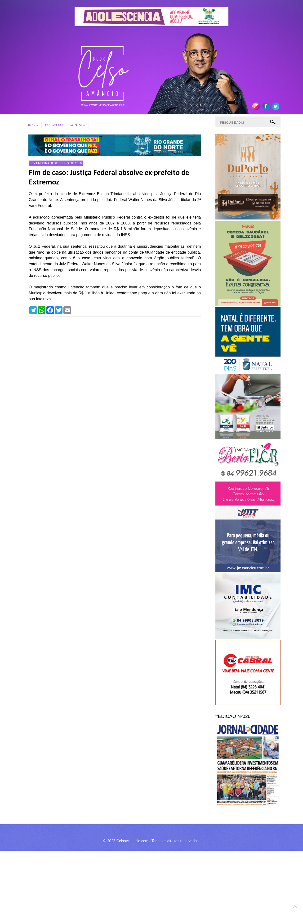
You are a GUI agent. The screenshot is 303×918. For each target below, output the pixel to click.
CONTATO (77, 125)
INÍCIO (33, 125)
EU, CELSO (54, 125)
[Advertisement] (142, 884)
